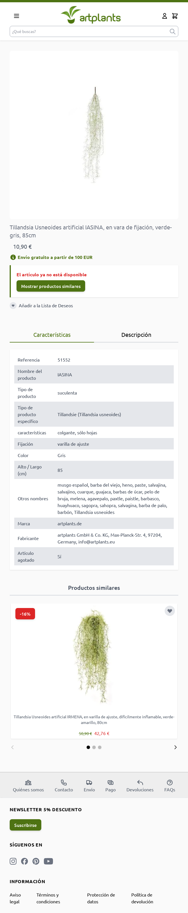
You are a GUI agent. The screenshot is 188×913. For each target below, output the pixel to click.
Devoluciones (140, 785)
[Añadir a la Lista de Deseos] (13, 305)
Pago (110, 785)
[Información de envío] (13, 257)
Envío (89, 785)
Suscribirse (25, 825)
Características (52, 334)
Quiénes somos (28, 785)
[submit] (172, 31)
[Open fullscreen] (94, 135)
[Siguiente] (175, 747)
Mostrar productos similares (51, 286)
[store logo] (90, 15)
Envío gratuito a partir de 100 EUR (51, 257)
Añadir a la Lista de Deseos (46, 305)
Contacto (64, 785)
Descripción (136, 334)
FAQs (169, 785)
